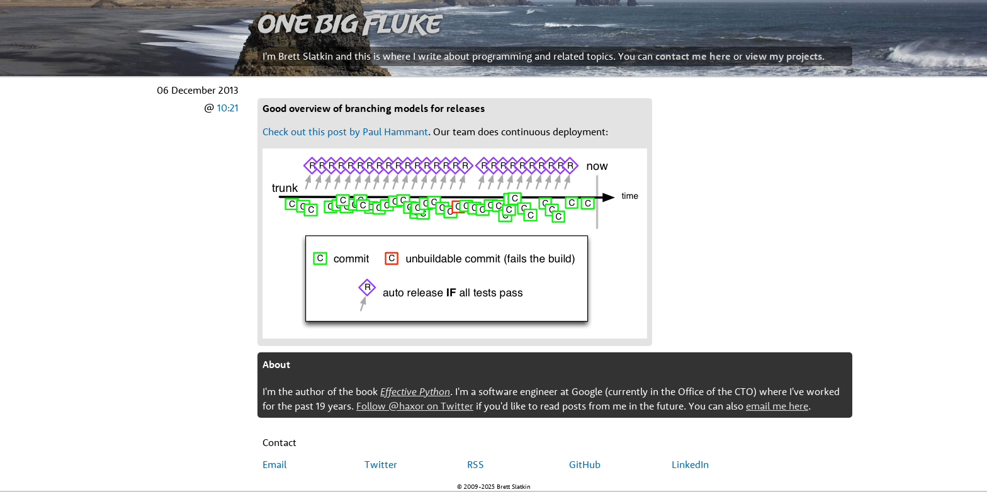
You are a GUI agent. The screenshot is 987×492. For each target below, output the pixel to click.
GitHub (585, 464)
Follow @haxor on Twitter (414, 406)
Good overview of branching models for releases (373, 108)
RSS (475, 464)
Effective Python (415, 391)
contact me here (693, 56)
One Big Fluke (349, 23)
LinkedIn (690, 464)
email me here (777, 406)
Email (274, 464)
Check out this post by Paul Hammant (345, 131)
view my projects (783, 56)
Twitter (380, 464)
